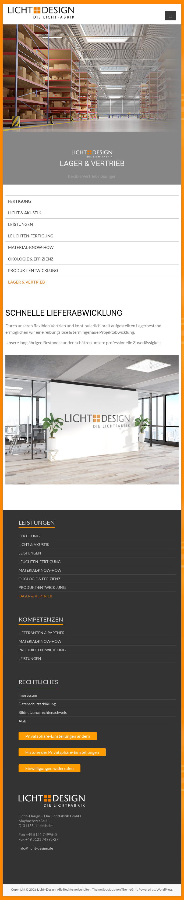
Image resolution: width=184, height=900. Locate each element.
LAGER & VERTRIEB (26, 282)
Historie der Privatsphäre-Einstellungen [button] (62, 752)
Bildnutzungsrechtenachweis (43, 712)
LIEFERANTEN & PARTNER (42, 632)
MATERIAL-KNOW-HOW (31, 247)
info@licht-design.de (36, 848)
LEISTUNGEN (20, 224)
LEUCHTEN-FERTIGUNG (30, 235)
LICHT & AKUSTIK (24, 212)
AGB (22, 721)
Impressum (28, 695)
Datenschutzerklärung (37, 703)
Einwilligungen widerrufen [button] (49, 768)
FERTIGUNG (19, 201)
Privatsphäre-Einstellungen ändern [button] (57, 736)
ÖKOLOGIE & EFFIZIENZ (30, 258)
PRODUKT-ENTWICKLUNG (33, 270)
